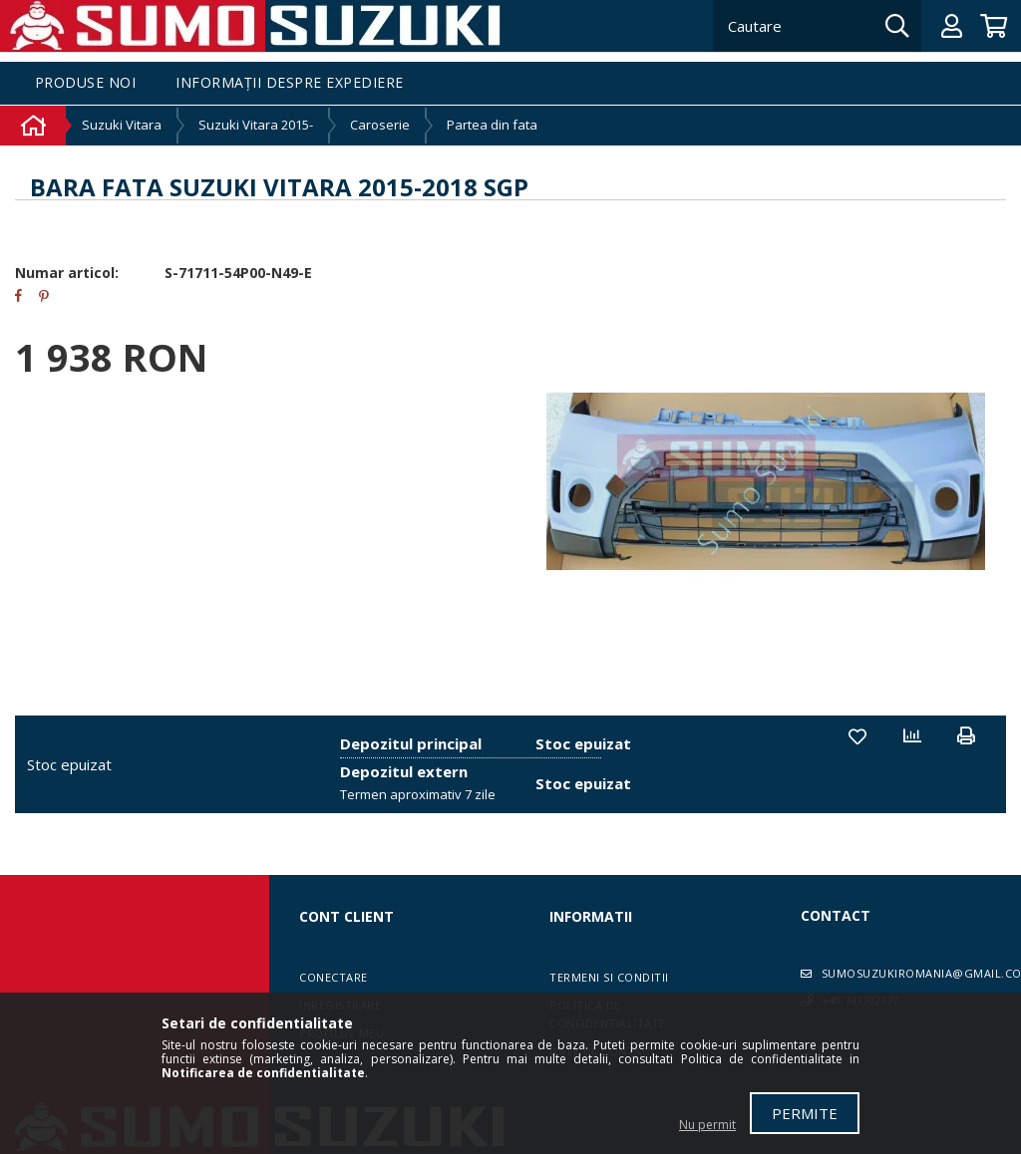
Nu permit (707, 1124)
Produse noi (86, 83)
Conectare (333, 977)
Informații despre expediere (289, 83)
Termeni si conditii (609, 977)
